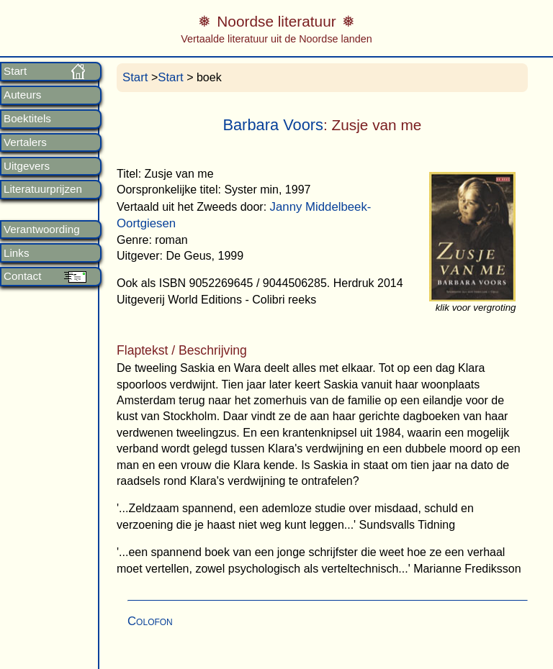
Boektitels (27, 118)
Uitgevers (27, 166)
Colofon (150, 621)
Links (16, 253)
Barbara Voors (272, 125)
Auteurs (22, 95)
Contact (22, 276)
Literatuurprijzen (43, 189)
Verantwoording (42, 229)
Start (15, 71)
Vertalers (25, 142)
